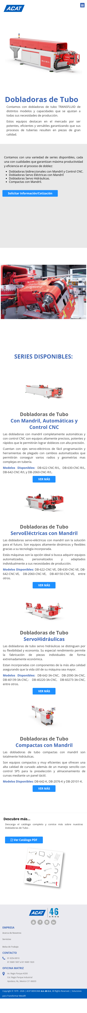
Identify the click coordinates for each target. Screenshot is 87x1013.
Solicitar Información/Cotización (30, 193)
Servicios (6, 939)
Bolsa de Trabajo (10, 946)
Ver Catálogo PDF (24, 840)
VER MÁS (44, 479)
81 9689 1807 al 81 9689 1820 (20, 962)
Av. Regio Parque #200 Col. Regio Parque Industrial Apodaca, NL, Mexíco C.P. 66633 (21, 977)
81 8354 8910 (13, 958)
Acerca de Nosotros (11, 933)
